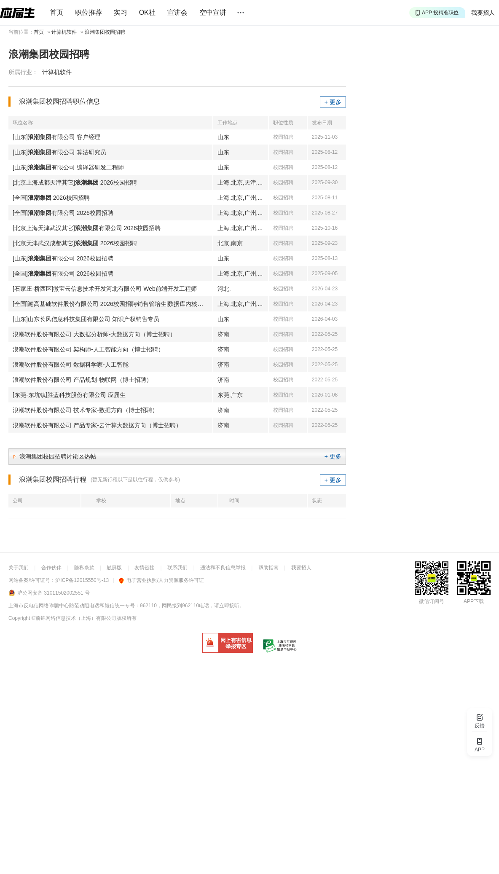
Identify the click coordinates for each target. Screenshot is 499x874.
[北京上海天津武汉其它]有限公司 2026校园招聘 (87, 228)
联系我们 (177, 568)
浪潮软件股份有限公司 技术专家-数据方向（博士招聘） (85, 410)
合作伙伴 (51, 568)
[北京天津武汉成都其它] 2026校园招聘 (75, 243)
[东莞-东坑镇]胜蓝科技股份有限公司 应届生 (69, 394)
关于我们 (18, 568)
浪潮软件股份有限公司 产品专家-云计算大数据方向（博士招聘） (97, 425)
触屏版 (114, 568)
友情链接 (144, 568)
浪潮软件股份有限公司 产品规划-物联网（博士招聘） (82, 379)
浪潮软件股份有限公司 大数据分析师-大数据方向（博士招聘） (94, 334)
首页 (56, 12)
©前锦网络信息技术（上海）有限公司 (74, 618)
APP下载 (474, 601)
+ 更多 (333, 102)
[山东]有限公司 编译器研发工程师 (68, 167)
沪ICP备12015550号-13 (82, 580)
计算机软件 (64, 32)
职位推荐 (88, 12)
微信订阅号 (431, 601)
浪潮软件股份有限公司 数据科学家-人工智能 (71, 364)
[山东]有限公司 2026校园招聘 (63, 258)
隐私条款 (84, 568)
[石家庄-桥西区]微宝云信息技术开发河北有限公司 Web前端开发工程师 (105, 288)
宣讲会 (177, 12)
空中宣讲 (212, 12)
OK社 (147, 12)
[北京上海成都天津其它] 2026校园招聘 (75, 182)
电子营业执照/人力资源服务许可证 (161, 580)
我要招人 (483, 12)
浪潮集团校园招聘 (105, 32)
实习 (120, 12)
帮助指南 (268, 568)
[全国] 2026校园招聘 (51, 197)
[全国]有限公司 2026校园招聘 (63, 212)
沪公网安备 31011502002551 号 (53, 593)
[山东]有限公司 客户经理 (56, 137)
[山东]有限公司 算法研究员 (59, 152)
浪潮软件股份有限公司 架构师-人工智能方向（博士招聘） (88, 349)
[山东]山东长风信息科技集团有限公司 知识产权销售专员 (86, 319)
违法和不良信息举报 (223, 568)
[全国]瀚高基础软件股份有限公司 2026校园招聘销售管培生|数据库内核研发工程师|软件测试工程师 (112, 303)
